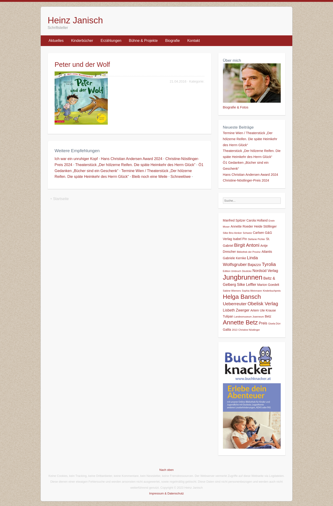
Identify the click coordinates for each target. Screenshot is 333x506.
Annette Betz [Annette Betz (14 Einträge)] (240, 322)
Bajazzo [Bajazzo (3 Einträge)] (254, 264)
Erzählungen (111, 41)
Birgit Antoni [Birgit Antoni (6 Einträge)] (246, 245)
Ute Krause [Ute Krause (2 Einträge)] (268, 310)
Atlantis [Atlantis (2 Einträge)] (267, 251)
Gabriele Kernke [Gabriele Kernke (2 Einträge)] (234, 258)
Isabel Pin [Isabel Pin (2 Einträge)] (240, 239)
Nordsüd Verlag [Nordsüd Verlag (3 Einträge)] (265, 270)
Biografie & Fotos (235, 107)
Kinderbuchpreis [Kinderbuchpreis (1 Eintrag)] (272, 290)
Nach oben (166, 470)
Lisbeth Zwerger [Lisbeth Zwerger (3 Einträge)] (236, 310)
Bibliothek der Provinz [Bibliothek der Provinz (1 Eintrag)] (249, 251)
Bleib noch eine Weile (149, 177)
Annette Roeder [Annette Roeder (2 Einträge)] (242, 226)
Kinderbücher (82, 41)
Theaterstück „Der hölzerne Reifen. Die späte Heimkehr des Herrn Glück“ (135, 165)
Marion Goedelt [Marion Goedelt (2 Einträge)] (268, 285)
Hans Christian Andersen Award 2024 (131, 159)
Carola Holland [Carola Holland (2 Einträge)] (257, 220)
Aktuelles (56, 41)
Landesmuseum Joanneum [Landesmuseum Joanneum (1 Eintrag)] (249, 316)
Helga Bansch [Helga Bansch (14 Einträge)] (242, 296)
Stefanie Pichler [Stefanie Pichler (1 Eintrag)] (256, 239)
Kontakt (193, 41)
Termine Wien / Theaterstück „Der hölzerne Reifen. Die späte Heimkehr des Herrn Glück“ (250, 139)
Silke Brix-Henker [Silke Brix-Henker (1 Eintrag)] (232, 232)
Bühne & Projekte (143, 41)
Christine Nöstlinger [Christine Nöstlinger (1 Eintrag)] (249, 329)
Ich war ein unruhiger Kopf (76, 159)
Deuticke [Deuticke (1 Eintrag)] (246, 271)
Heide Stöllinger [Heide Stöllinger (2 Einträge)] (265, 226)
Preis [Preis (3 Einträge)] (263, 323)
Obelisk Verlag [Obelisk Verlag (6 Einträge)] (262, 303)
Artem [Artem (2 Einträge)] (254, 310)
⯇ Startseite (59, 199)
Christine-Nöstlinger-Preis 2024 (246, 180)
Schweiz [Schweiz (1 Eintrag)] (247, 232)
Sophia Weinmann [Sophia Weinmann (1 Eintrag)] (252, 290)
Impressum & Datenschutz (166, 493)
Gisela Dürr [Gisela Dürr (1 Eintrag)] (274, 323)
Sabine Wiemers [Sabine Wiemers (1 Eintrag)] (232, 290)
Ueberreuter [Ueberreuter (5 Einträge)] (235, 303)
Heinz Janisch (75, 20)
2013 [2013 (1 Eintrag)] (234, 329)
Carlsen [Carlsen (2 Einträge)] (258, 232)
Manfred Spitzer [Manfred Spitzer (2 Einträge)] (234, 220)
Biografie (172, 41)
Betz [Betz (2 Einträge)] (268, 316)
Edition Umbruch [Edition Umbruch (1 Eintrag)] (232, 271)
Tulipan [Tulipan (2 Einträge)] (228, 316)
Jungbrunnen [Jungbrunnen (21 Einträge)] (242, 277)
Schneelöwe (180, 177)
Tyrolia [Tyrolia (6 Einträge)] (269, 264)
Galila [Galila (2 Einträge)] (227, 329)
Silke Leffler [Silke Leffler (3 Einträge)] (246, 284)
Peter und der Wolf (82, 64)
